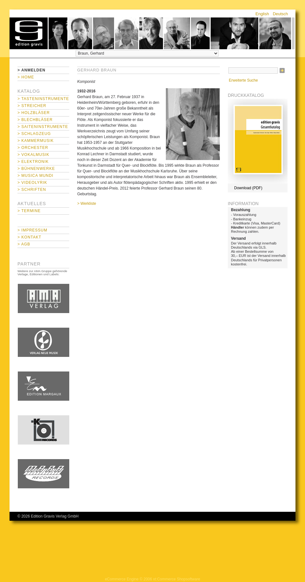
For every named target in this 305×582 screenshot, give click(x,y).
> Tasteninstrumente (43, 99)
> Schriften (31, 189)
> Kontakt (29, 237)
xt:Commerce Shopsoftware (176, 579)
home (29, 33)
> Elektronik (33, 161)
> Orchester (32, 147)
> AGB (23, 244)
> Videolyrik (32, 182)
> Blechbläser (35, 119)
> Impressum (32, 230)
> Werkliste (86, 203)
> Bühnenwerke (36, 168)
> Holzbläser (33, 112)
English (262, 13)
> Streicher (31, 106)
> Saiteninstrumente (42, 126)
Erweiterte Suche (243, 80)
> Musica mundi (35, 175)
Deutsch (280, 13)
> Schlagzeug (34, 133)
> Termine (29, 211)
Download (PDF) (248, 188)
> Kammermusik (35, 140)
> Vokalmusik (33, 154)
